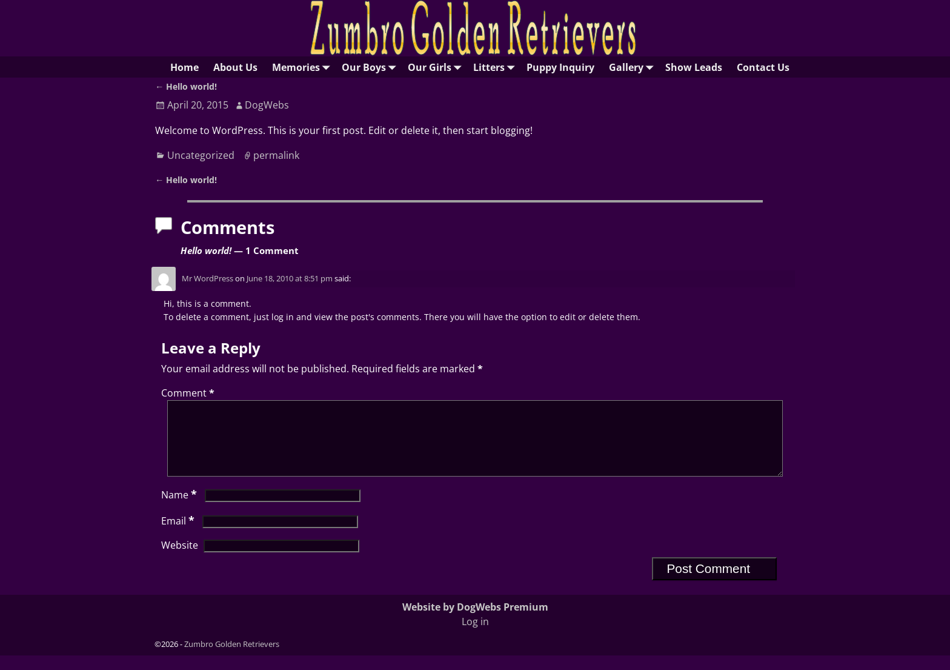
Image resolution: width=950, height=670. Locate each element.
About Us (235, 67)
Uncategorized (200, 155)
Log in (475, 636)
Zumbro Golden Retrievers (231, 658)
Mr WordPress (207, 278)
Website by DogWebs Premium (475, 621)
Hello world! (186, 86)
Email (179, 535)
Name (180, 509)
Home (184, 67)
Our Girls (437, 67)
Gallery (633, 67)
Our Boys (371, 67)
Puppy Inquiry (560, 67)
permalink (276, 155)
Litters (496, 67)
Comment (189, 393)
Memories (303, 67)
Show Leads (693, 67)
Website (179, 559)
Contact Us (763, 67)
